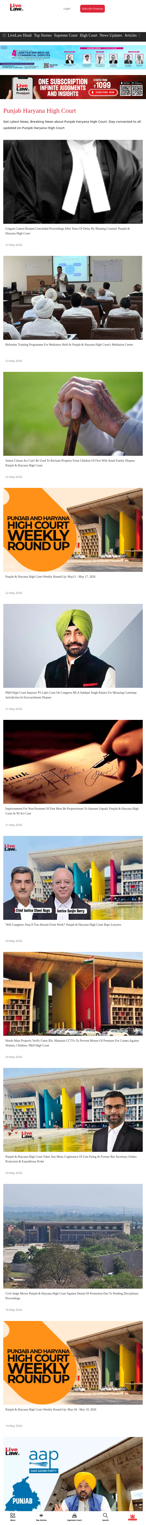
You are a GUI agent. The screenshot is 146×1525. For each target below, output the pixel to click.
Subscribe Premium (92, 8)
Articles (130, 35)
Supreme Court (66, 35)
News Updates (111, 35)
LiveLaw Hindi (20, 35)
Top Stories (43, 35)
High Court (88, 35)
